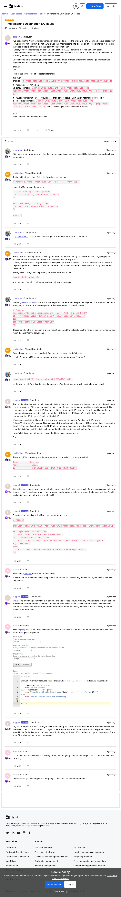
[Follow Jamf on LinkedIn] (13, 832)
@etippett (27, 573)
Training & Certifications (17, 852)
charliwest (17, 150)
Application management (46, 861)
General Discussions (33, 14)
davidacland (18, 173)
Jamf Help (11, 847)
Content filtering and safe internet (89, 865)
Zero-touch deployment (46, 852)
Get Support (16, 14)
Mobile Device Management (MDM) (51, 856)
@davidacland (21, 236)
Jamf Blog (11, 861)
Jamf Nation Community (17, 856)
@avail (16, 600)
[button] (5, 6)
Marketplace (12, 865)
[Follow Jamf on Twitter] (7, 833)
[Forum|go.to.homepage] (16, 6)
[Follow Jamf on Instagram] (24, 832)
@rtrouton (41, 177)
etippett (16, 37)
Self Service (79, 847)
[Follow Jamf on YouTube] (18, 833)
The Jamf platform (43, 847)
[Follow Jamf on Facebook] (29, 832)
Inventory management (45, 865)
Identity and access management (89, 852)
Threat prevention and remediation (90, 861)
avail (15, 569)
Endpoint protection (83, 856)
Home (5, 14)
